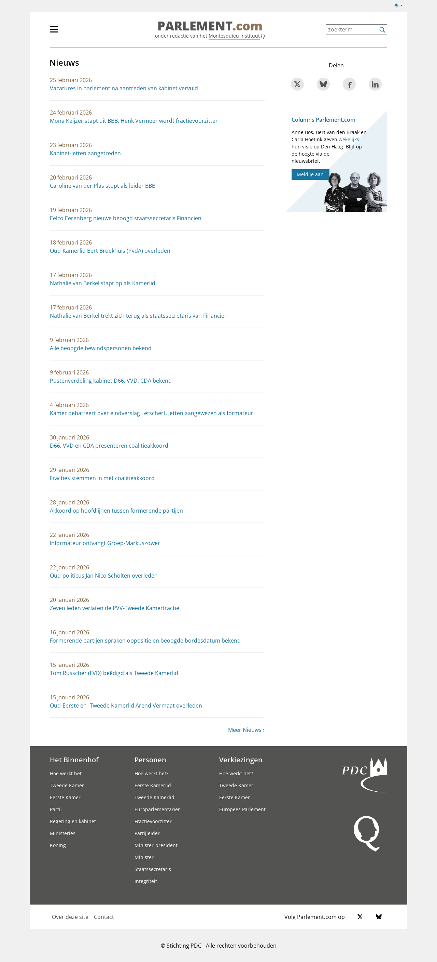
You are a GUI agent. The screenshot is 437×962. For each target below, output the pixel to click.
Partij (56, 809)
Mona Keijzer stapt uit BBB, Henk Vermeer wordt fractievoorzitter (134, 120)
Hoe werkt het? (151, 773)
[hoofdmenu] (76, 32)
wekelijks (349, 139)
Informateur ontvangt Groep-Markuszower (105, 543)
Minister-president (156, 845)
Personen (150, 759)
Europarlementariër (157, 809)
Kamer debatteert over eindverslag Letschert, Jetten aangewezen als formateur (151, 413)
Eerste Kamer (65, 797)
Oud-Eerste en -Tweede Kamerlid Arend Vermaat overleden (126, 705)
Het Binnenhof (74, 759)
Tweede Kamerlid (154, 797)
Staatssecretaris (153, 869)
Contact (104, 917)
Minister (144, 857)
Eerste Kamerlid (153, 785)
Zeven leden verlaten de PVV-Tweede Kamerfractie (114, 608)
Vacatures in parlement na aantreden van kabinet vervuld (124, 88)
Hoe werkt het (66, 773)
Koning (58, 845)
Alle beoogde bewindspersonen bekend (101, 348)
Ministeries (62, 833)
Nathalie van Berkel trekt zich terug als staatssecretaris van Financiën (139, 315)
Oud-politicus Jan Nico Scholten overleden (104, 575)
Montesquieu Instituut (234, 35)
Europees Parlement (242, 809)
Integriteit (146, 881)
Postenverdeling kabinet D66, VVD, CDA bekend (111, 380)
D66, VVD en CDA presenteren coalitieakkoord (109, 445)
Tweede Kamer (67, 785)
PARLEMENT (210, 26)
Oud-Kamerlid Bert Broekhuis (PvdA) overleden (110, 250)
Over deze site (70, 917)
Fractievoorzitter (153, 821)
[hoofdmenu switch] (54, 32)
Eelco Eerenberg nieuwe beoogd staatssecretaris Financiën (125, 218)
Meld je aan (310, 174)
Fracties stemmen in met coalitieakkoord (102, 478)
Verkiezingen (241, 759)
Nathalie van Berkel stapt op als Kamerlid (102, 283)
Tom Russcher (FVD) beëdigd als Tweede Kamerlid (114, 673)
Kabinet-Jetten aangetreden (85, 153)
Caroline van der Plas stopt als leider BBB (102, 185)
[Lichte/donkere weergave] (400, 6)
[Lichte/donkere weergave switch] (400, 5)
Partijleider (147, 833)
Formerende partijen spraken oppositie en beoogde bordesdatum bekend (145, 640)
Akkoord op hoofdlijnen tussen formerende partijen (116, 510)
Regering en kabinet (73, 821)
